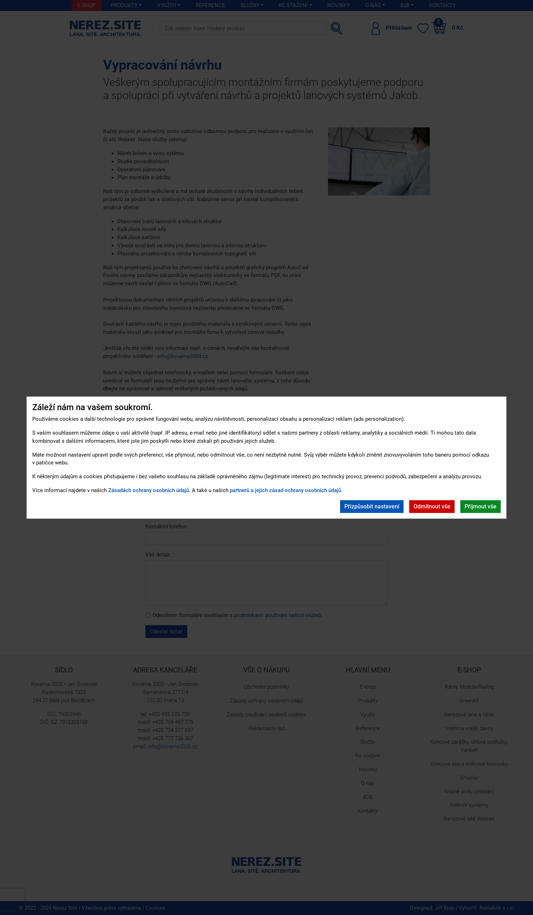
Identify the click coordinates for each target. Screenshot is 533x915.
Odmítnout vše (431, 506)
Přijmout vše (480, 506)
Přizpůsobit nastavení (371, 506)
